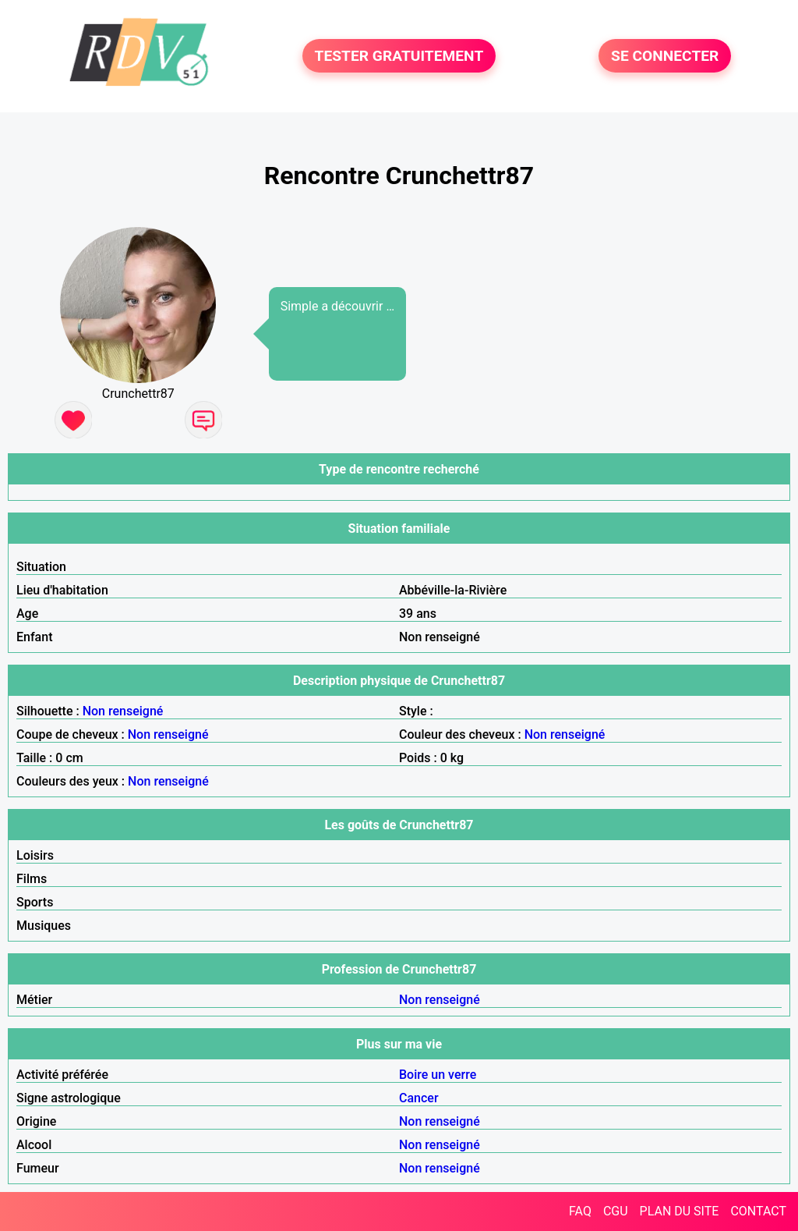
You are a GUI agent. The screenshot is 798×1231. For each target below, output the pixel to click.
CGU (615, 1211)
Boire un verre (437, 1074)
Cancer (419, 1098)
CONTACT (758, 1211)
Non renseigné (123, 711)
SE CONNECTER (665, 56)
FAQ (580, 1211)
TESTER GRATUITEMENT (399, 56)
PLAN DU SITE (679, 1211)
